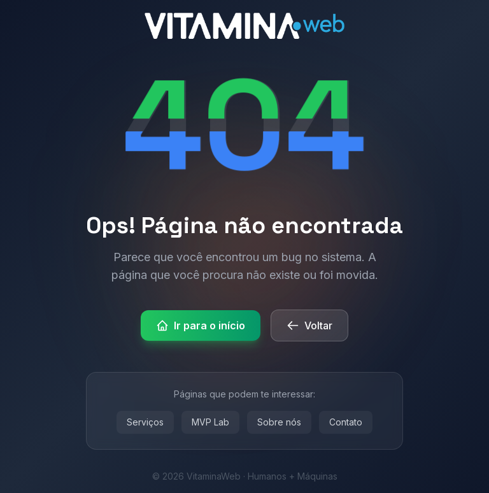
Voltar (309, 325)
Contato (345, 422)
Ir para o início (200, 325)
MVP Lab (210, 422)
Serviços (145, 422)
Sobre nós (279, 422)
